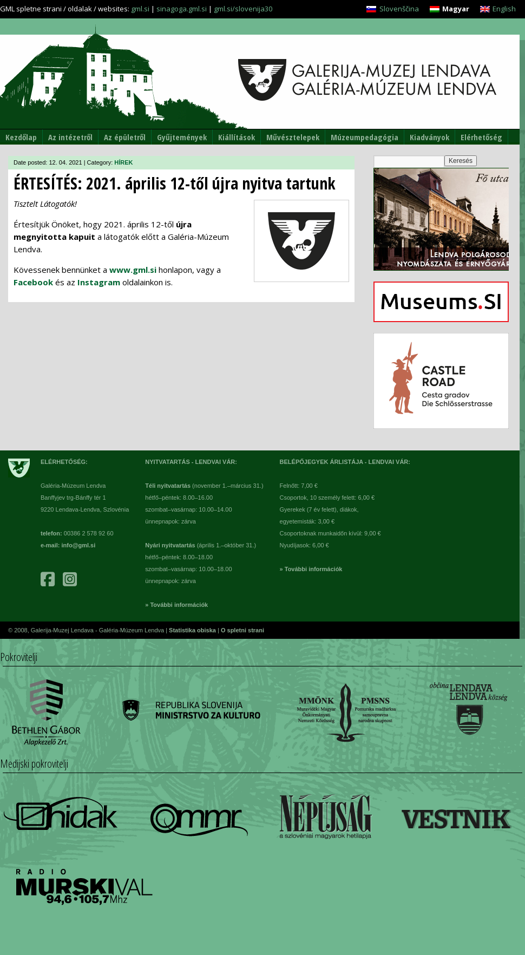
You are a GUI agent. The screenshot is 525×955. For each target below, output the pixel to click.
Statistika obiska (193, 630)
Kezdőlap (21, 137)
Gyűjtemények (182, 137)
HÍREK (123, 162)
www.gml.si (132, 269)
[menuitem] (392, 9)
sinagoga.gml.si (181, 9)
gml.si (140, 9)
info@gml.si (79, 545)
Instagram (98, 282)
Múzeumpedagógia (364, 137)
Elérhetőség (481, 137)
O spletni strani (242, 630)
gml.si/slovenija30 (243, 9)
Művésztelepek (292, 137)
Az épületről (125, 137)
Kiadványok (429, 137)
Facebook (33, 282)
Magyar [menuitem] (455, 9)
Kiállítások (236, 137)
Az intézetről (70, 137)
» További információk (176, 604)
